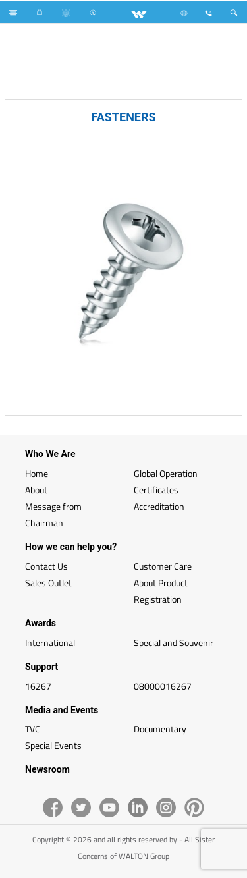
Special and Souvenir (173, 642)
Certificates (156, 490)
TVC (32, 729)
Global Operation (166, 473)
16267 (38, 686)
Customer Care (163, 566)
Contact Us (46, 566)
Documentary (160, 729)
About (36, 490)
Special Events (53, 745)
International (50, 642)
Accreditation (159, 506)
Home (36, 473)
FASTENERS (123, 117)
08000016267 (163, 686)
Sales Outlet (48, 583)
